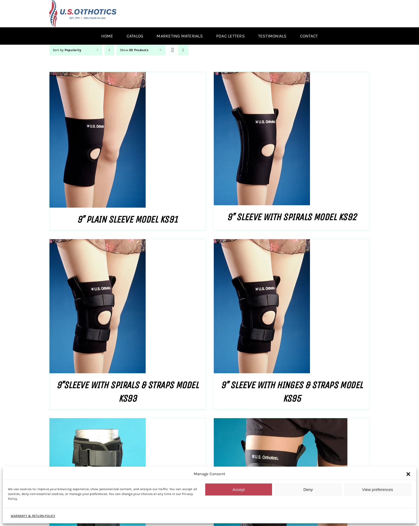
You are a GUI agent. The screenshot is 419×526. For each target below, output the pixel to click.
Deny (308, 489)
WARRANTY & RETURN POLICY (33, 516)
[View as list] (183, 50)
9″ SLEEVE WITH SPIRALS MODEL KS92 (291, 217)
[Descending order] (109, 50)
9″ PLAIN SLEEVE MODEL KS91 (127, 219)
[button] (408, 474)
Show (134, 50)
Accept (238, 489)
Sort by (67, 50)
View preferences (377, 489)
